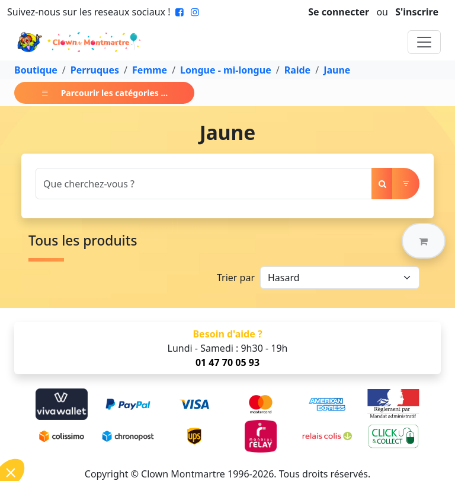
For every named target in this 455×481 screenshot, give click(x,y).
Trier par (236, 277)
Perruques (95, 70)
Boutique (35, 70)
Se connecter (338, 11)
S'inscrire (416, 11)
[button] (424, 241)
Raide (297, 70)
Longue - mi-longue (225, 70)
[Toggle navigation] (424, 42)
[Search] (204, 183)
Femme (149, 70)
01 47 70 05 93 (227, 362)
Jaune (336, 70)
